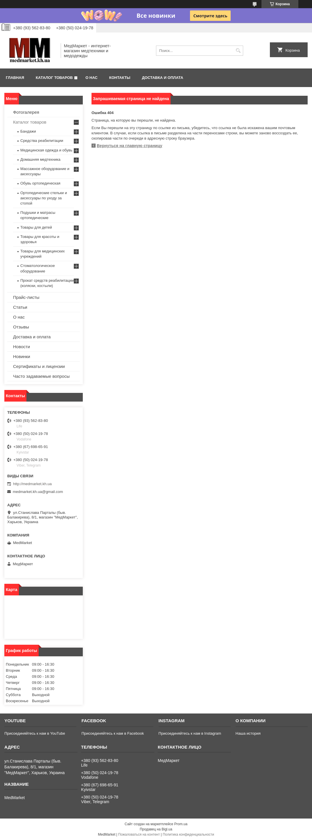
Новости (21, 346)
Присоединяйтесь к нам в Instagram (190, 733)
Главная (15, 77)
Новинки (21, 356)
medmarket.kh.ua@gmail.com (38, 491)
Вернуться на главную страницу (129, 145)
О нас (91, 77)
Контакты (119, 77)
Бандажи (28, 131)
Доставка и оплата (162, 77)
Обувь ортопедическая (40, 183)
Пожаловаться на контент (139, 834)
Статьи (20, 307)
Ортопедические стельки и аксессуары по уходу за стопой (43, 198)
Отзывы (21, 326)
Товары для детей (36, 227)
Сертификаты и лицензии (39, 366)
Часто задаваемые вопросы (41, 376)
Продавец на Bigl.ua (156, 829)
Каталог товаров (54, 77)
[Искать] (238, 51)
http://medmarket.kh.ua (32, 484)
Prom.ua (180, 824)
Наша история (248, 733)
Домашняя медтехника (40, 159)
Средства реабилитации (41, 140)
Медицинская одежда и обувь (46, 150)
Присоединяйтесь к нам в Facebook (112, 733)
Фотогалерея (26, 112)
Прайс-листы (26, 297)
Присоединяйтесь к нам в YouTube (34, 733)
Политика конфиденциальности (188, 834)
